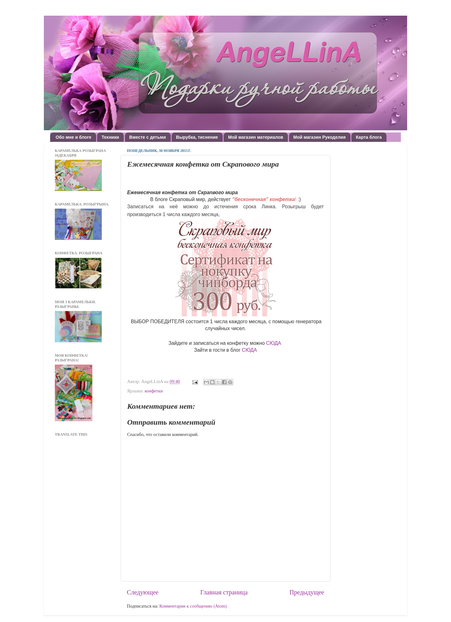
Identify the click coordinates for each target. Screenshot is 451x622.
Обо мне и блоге (73, 137)
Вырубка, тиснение (197, 137)
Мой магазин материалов (255, 137)
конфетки (154, 390)
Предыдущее (306, 592)
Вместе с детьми (147, 137)
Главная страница (224, 592)
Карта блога (369, 137)
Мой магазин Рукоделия (319, 137)
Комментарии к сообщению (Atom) (193, 606)
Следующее (142, 592)
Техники (110, 137)
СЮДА (273, 343)
